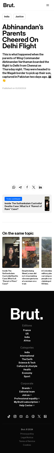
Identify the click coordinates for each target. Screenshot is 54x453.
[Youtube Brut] (21, 416)
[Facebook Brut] (33, 416)
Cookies (27, 445)
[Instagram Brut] (15, 416)
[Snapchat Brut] (27, 416)
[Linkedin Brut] (45, 416)
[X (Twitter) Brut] (39, 416)
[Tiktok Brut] (9, 416)
